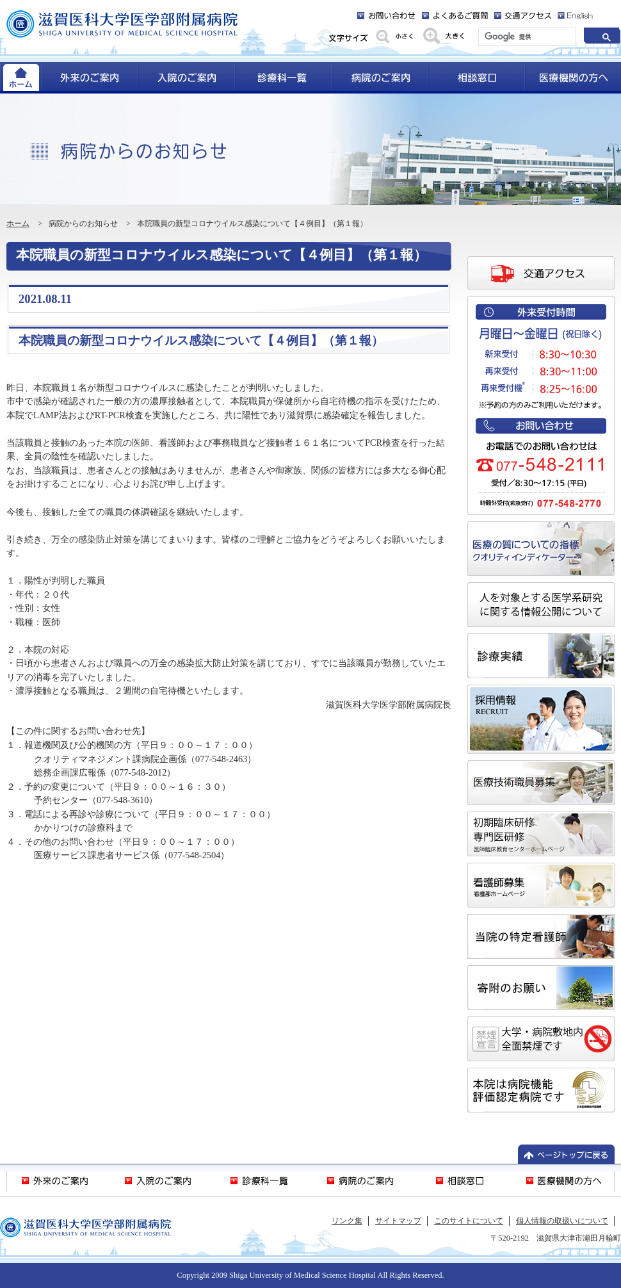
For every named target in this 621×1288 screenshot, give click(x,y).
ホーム (17, 223)
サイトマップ (398, 1220)
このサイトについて (468, 1220)
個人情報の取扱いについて (562, 1220)
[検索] (526, 37)
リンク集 (347, 1220)
